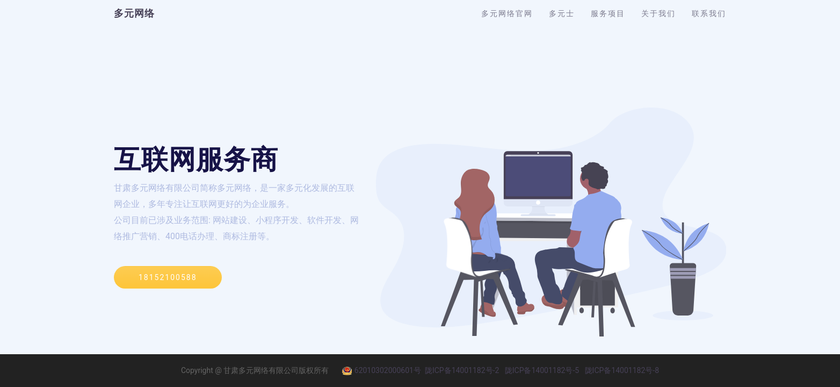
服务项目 (608, 13)
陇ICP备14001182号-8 (622, 370)
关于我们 (658, 13)
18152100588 (168, 277)
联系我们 (709, 13)
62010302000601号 (381, 370)
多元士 (562, 13)
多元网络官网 (507, 13)
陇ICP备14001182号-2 (462, 370)
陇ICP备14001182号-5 (542, 370)
